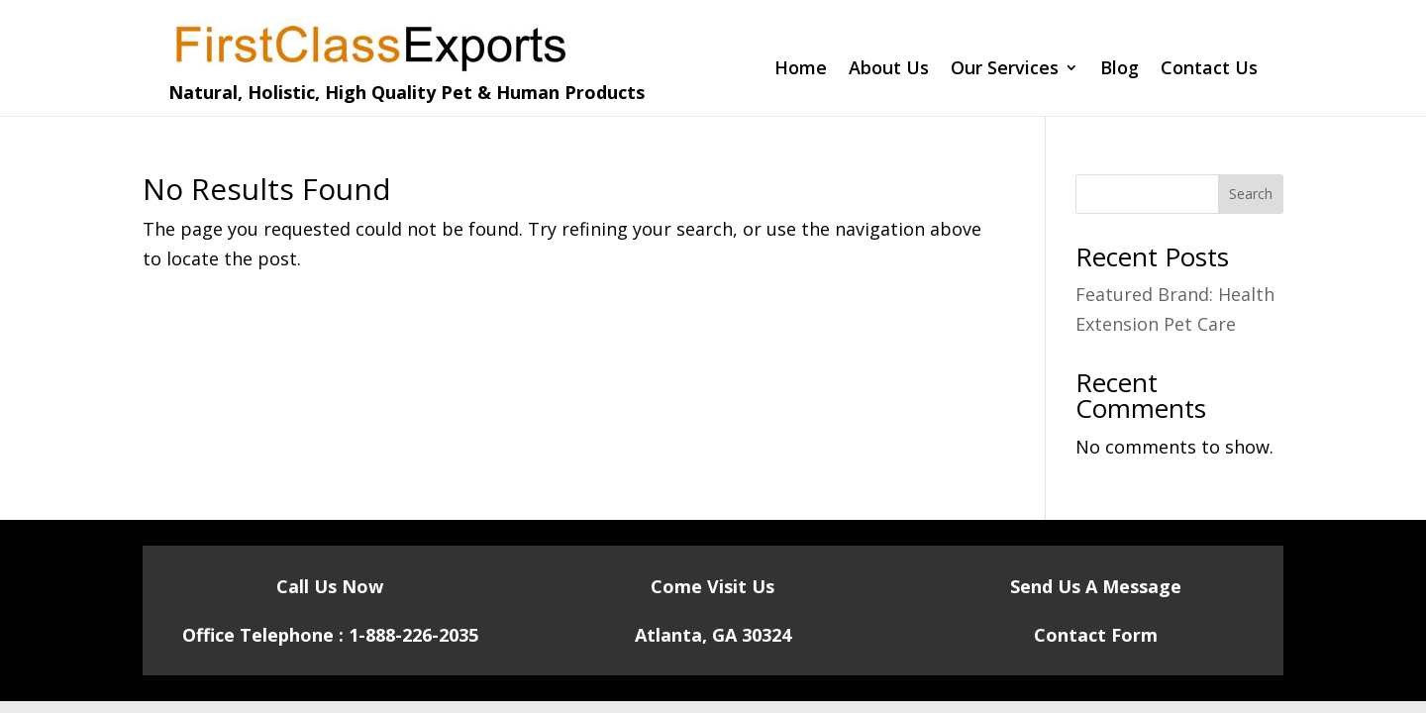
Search (1251, 193)
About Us (889, 69)
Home (800, 69)
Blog (1119, 69)
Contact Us (1209, 69)
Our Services (1005, 69)
